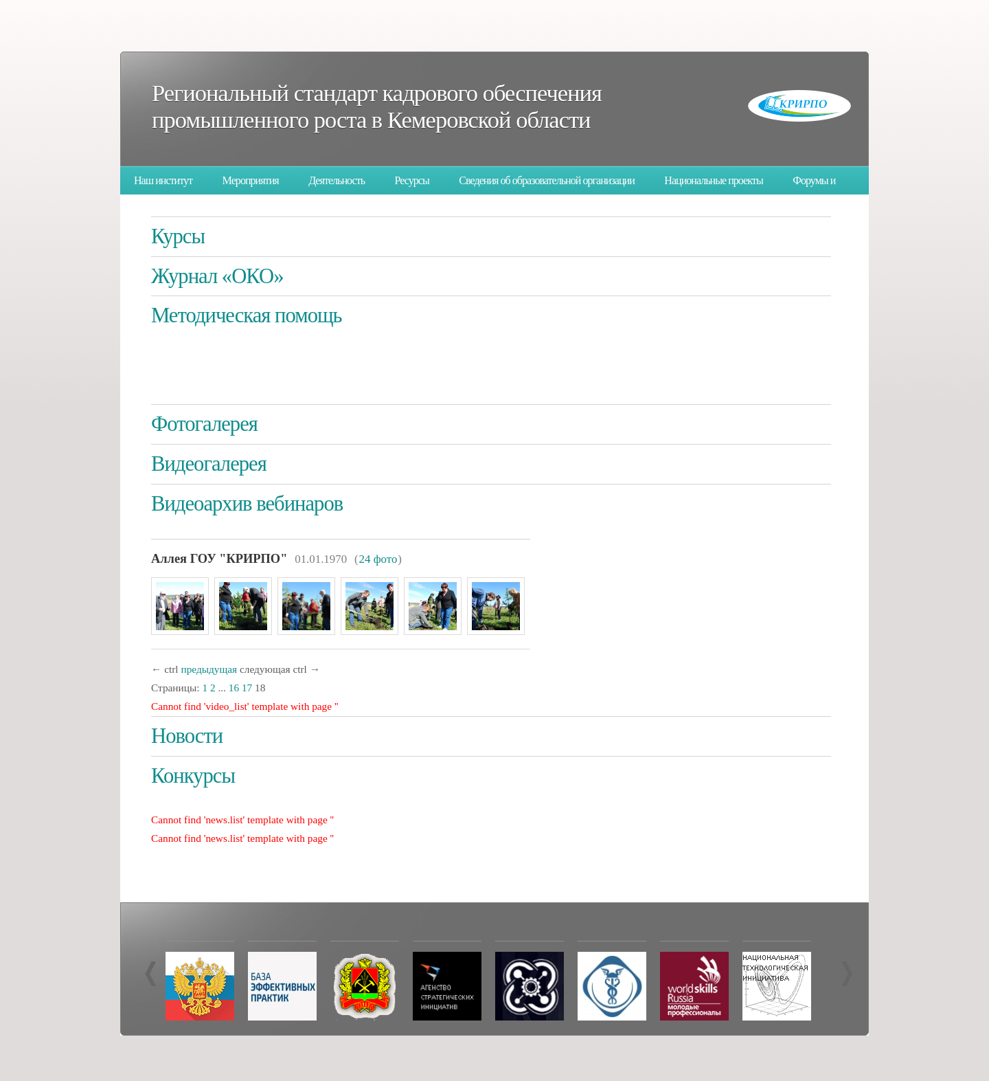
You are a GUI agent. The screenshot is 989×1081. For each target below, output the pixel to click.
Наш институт (163, 180)
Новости (187, 736)
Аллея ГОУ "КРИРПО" (219, 559)
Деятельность (336, 180)
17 (247, 687)
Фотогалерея (204, 424)
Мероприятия (251, 180)
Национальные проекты (713, 180)
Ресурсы (412, 180)
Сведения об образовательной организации (547, 180)
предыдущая (209, 669)
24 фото (378, 559)
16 (234, 687)
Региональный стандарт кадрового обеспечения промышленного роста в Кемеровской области (377, 106)
